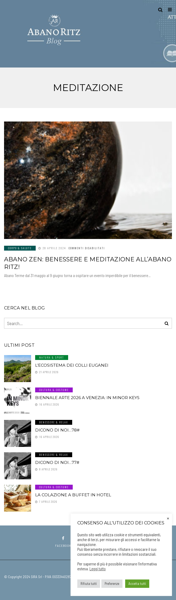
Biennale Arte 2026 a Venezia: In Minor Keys (87, 397)
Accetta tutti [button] (137, 583)
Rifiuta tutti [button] (89, 583)
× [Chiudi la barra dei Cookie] (168, 518)
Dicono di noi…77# (57, 462)
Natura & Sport (51, 357)
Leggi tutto (97, 568)
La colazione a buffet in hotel (73, 494)
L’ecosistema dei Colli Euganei (71, 365)
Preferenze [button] (112, 583)
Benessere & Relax (53, 422)
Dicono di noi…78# (57, 430)
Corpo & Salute (20, 248)
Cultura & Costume (54, 390)
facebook (63, 541)
